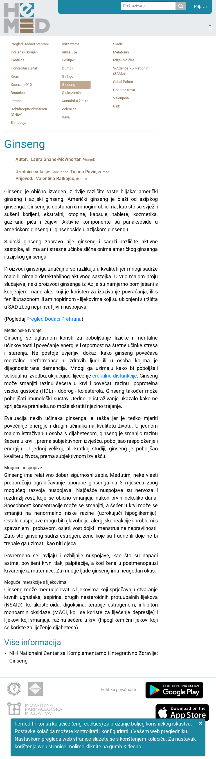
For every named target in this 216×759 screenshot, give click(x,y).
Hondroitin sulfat (24, 68)
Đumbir (67, 68)
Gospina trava (124, 90)
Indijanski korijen (24, 52)
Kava (66, 117)
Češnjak (68, 60)
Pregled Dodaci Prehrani (53, 319)
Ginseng (68, 84)
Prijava (200, 6)
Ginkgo (67, 76)
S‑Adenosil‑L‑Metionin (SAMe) (130, 71)
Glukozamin (71, 93)
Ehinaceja (18, 122)
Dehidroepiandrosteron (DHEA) (29, 111)
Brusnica (18, 93)
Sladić (118, 44)
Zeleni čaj (69, 109)
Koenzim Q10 (21, 84)
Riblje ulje (69, 52)
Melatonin (121, 52)
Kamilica (17, 60)
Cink (116, 106)
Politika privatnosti (118, 689)
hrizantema (71, 44)
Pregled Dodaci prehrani (30, 44)
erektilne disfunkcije (114, 376)
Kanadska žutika (75, 101)
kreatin (16, 101)
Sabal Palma (123, 82)
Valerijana (121, 98)
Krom (15, 76)
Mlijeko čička (123, 60)
